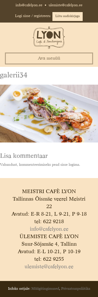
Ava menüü (49, 58)
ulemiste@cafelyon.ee (65, 5)
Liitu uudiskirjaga (67, 16)
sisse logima (69, 165)
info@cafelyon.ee (29, 5)
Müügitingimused (45, 288)
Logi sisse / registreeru (32, 16)
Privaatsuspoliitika (75, 288)
